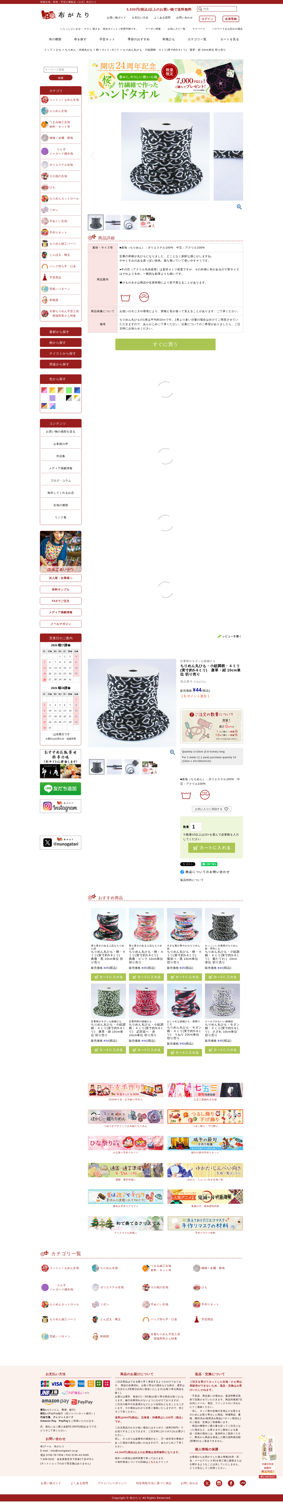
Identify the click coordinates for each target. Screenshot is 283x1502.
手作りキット (58, 232)
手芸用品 (55, 277)
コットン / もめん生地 (64, 99)
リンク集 (61, 517)
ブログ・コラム (61, 480)
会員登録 (231, 18)
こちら (152, 1462)
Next (238, 153)
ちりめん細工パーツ (63, 243)
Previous (92, 153)
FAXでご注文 (61, 600)
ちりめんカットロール (64, 198)
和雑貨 (54, 300)
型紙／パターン (60, 288)
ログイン (207, 18)
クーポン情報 (153, 28)
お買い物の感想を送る (60, 431)
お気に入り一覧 (177, 28)
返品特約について (192, 879)
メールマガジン (61, 623)
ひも (59, 49)
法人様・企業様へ (61, 578)
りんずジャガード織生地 (61, 151)
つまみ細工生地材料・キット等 (60, 124)
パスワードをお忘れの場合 (227, 28)
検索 (60, 78)
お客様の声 (60, 443)
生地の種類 (60, 505)
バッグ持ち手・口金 (63, 266)
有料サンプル (61, 589)
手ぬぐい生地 (58, 221)
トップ (48, 49)
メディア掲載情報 (61, 468)
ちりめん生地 (58, 110)
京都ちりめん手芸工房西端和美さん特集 (64, 313)
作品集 (60, 456)
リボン (54, 209)
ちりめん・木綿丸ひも (79, 49)
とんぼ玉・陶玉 (60, 254)
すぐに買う (165, 344)
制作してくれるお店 (61, 492)
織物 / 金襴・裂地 (61, 137)
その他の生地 (58, 176)
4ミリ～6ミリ (110, 49)
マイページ (198, 28)
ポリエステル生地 (61, 164)
